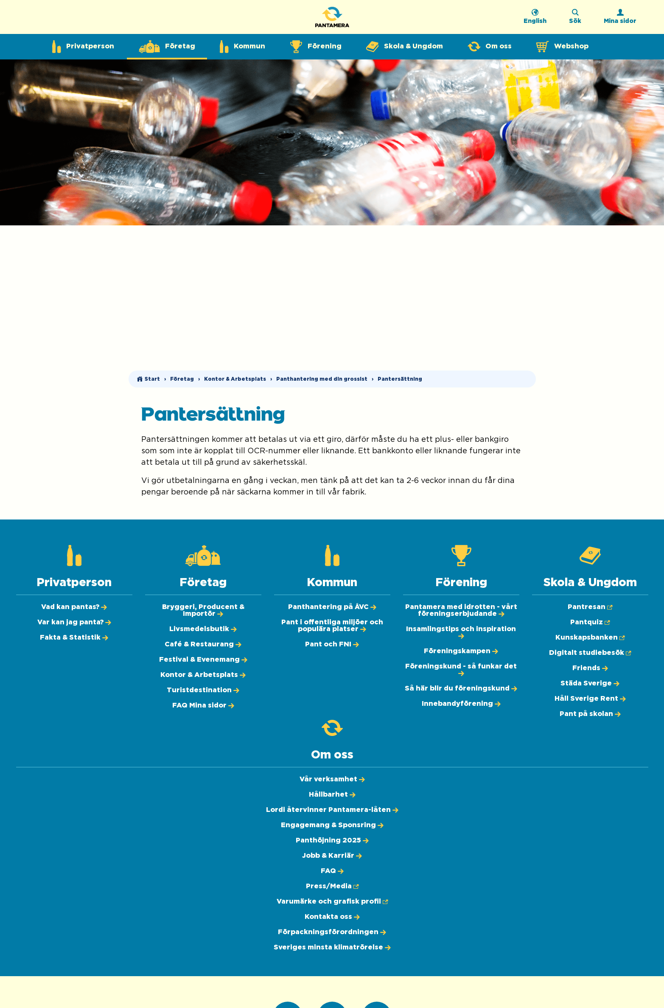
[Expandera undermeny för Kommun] (242, 46)
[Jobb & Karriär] (332, 855)
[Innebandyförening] (461, 703)
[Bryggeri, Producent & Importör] (203, 610)
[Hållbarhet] (332, 794)
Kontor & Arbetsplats (235, 379)
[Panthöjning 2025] (332, 840)
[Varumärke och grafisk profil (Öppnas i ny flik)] (332, 901)
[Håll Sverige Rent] (590, 698)
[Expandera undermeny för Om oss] (490, 46)
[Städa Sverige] (589, 683)
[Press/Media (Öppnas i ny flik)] (332, 886)
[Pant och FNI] (332, 644)
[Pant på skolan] (590, 713)
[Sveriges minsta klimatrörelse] (332, 947)
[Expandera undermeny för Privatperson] (83, 46)
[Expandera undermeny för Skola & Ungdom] (404, 46)
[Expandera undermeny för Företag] (167, 46)
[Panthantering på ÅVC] (332, 607)
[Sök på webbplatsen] (575, 18)
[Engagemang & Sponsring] (332, 825)
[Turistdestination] (203, 690)
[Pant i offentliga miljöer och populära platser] (332, 625)
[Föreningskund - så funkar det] (461, 670)
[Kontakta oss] (332, 916)
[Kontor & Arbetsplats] (203, 674)
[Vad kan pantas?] (74, 607)
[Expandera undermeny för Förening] (315, 46)
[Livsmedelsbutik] (203, 629)
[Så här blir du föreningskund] (461, 688)
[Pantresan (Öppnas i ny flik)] (590, 607)
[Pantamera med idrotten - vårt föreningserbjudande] (461, 610)
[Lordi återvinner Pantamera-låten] (332, 809)
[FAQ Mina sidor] (203, 705)
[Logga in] (620, 18)
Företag (182, 379)
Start (152, 379)
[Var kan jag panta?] (74, 622)
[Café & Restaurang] (203, 644)
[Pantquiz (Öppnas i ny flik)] (590, 622)
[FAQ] (332, 871)
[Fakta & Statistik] (74, 637)
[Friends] (590, 668)
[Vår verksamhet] (332, 779)
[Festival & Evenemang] (203, 659)
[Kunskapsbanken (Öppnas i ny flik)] (590, 637)
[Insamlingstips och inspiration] (461, 632)
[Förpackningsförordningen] (332, 932)
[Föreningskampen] (461, 651)
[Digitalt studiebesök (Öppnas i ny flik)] (590, 652)
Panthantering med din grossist (321, 379)
